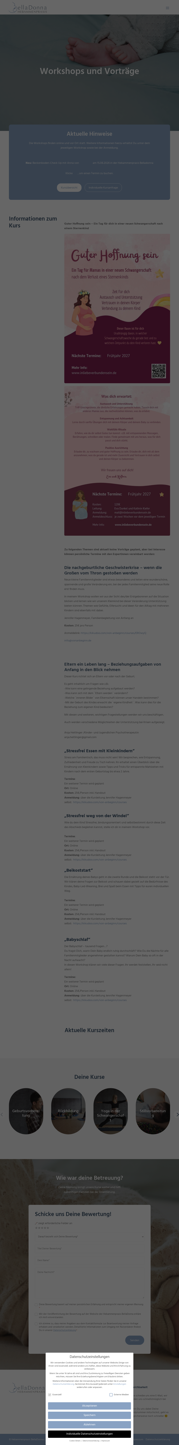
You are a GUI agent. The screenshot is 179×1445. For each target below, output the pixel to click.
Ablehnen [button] (89, 1425)
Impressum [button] (105, 1441)
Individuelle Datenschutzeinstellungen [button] (89, 1434)
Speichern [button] (90, 1415)
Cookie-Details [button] (75, 1441)
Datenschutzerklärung (63, 1384)
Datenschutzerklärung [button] (91, 1441)
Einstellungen (119, 1384)
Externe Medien (119, 1394)
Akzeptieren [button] (89, 1406)
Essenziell (54, 1394)
